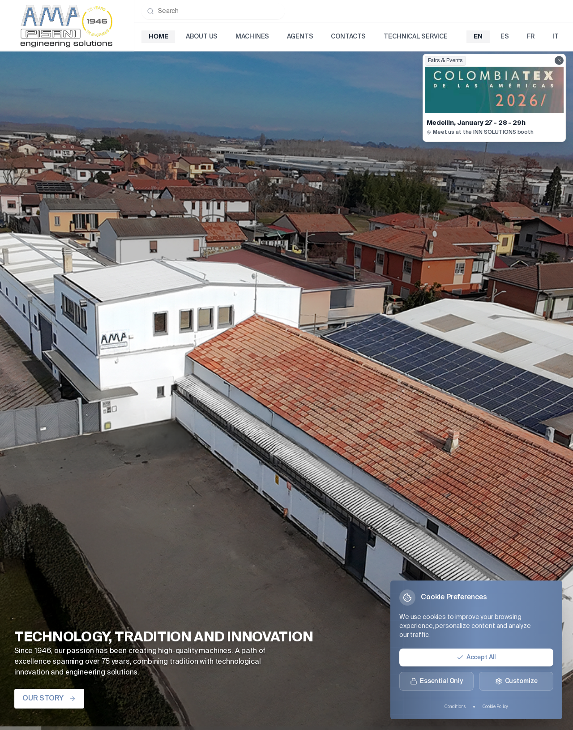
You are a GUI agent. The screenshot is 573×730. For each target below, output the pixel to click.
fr (531, 37)
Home (158, 36)
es (504, 37)
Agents (300, 37)
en (478, 36)
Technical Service (416, 37)
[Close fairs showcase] (559, 60)
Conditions (455, 706)
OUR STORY (49, 698)
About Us (202, 37)
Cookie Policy (496, 706)
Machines (252, 37)
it (555, 37)
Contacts (348, 37)
